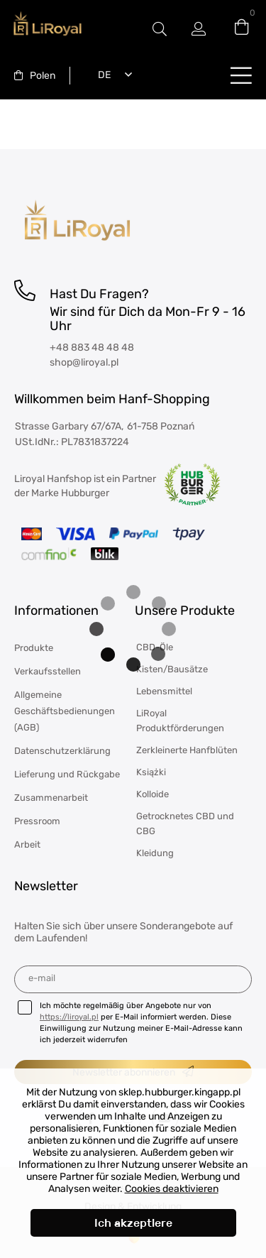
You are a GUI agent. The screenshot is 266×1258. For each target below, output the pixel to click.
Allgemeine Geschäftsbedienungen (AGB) (64, 711)
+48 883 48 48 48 (92, 347)
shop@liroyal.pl (84, 362)
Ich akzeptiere (133, 1223)
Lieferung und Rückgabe (67, 774)
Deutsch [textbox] (101, 75)
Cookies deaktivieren (171, 1189)
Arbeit (27, 844)
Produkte (33, 647)
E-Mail (41, 978)
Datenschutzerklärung (62, 750)
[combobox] (35, 76)
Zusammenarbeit (51, 797)
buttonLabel (241, 74)
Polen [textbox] (42, 76)
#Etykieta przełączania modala (159, 29)
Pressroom (37, 821)
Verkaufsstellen (47, 671)
